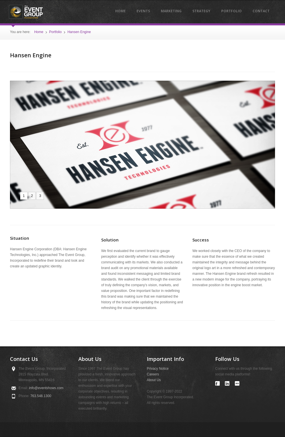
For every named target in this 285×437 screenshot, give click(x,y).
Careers (153, 374)
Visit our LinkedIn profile (227, 383)
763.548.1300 (40, 396)
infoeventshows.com (46, 388)
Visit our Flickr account (237, 383)
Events (143, 11)
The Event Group (26, 12)
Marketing (171, 11)
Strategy (201, 11)
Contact (261, 11)
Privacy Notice (158, 369)
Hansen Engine (79, 32)
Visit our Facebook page (217, 383)
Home (120, 11)
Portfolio (231, 11)
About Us (154, 380)
